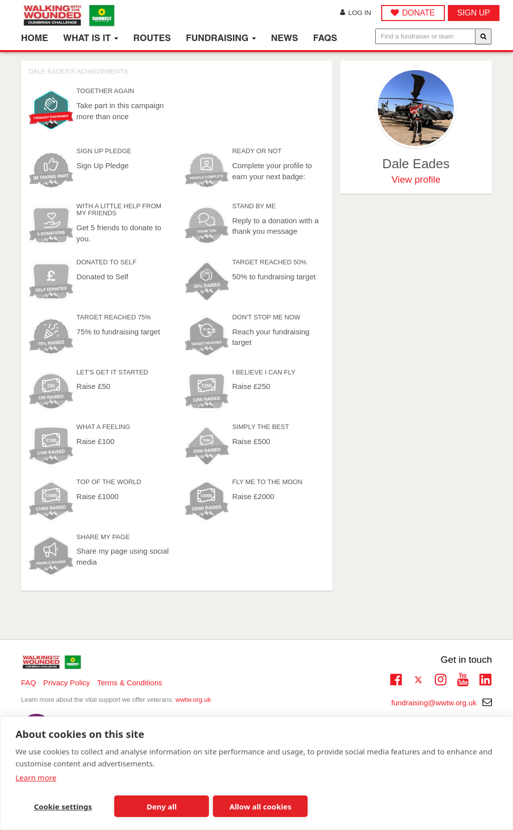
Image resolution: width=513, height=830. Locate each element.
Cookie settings (63, 806)
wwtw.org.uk (193, 699)
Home (34, 38)
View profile (415, 179)
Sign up (473, 13)
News (284, 38)
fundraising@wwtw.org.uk (441, 702)
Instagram (440, 678)
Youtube (462, 678)
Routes (152, 38)
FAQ (28, 682)
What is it (90, 38)
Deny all (162, 806)
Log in (355, 13)
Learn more (36, 777)
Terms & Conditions (129, 682)
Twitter (418, 680)
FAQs (325, 38)
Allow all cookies (260, 806)
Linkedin (485, 680)
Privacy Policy (66, 682)
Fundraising (221, 38)
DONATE (418, 13)
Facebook (396, 678)
